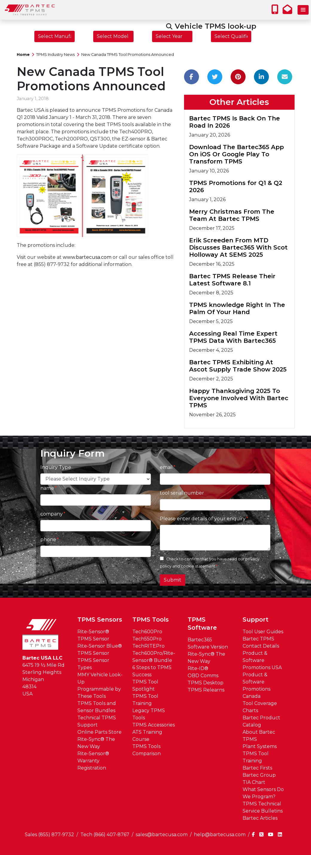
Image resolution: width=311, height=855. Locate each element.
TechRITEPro (148, 646)
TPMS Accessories (153, 725)
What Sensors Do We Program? (263, 793)
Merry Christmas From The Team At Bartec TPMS (231, 215)
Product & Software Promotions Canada (256, 685)
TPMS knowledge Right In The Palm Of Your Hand (237, 308)
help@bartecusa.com (220, 834)
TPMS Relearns (206, 690)
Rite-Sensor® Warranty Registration (93, 761)
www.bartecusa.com (87, 257)
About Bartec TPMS (259, 735)
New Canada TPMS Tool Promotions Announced (127, 54)
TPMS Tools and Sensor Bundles (96, 706)
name (47, 488)
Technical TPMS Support (96, 721)
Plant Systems (260, 746)
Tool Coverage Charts (260, 706)
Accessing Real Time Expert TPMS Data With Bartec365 (233, 337)
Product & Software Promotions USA (262, 660)
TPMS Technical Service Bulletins (263, 807)
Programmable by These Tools (99, 692)
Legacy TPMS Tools (148, 714)
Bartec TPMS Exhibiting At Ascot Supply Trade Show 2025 (238, 366)
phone (48, 539)
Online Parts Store (99, 732)
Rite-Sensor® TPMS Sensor (93, 635)
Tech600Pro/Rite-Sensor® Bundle (153, 656)
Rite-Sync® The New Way (96, 742)
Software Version (208, 647)
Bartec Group (259, 775)
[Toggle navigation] (303, 10)
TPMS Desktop (205, 683)
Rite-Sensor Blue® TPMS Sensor (99, 649)
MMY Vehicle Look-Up (99, 678)
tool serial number (182, 493)
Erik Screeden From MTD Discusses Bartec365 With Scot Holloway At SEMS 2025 (238, 247)
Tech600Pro (147, 631)
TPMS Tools (150, 619)
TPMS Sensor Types (93, 663)
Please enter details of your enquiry (203, 518)
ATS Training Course (147, 735)
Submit (172, 580)
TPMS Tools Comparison (146, 750)
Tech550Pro (147, 639)
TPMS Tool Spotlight (145, 685)
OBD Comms (203, 675)
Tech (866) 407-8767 (104, 834)
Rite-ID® (198, 668)
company (51, 514)
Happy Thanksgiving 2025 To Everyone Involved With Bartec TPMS (238, 398)
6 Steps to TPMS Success (151, 671)
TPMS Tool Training (145, 699)
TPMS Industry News (55, 54)
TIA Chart (254, 782)
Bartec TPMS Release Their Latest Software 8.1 (232, 280)
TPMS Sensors (99, 619)
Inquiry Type (55, 467)
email (166, 467)
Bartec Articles (260, 818)
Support (256, 619)
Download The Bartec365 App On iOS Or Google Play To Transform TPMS (236, 154)
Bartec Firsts (257, 768)
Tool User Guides (263, 631)
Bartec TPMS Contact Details (261, 642)
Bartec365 (200, 640)
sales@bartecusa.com (162, 834)
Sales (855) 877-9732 (49, 834)
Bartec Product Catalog (261, 721)
